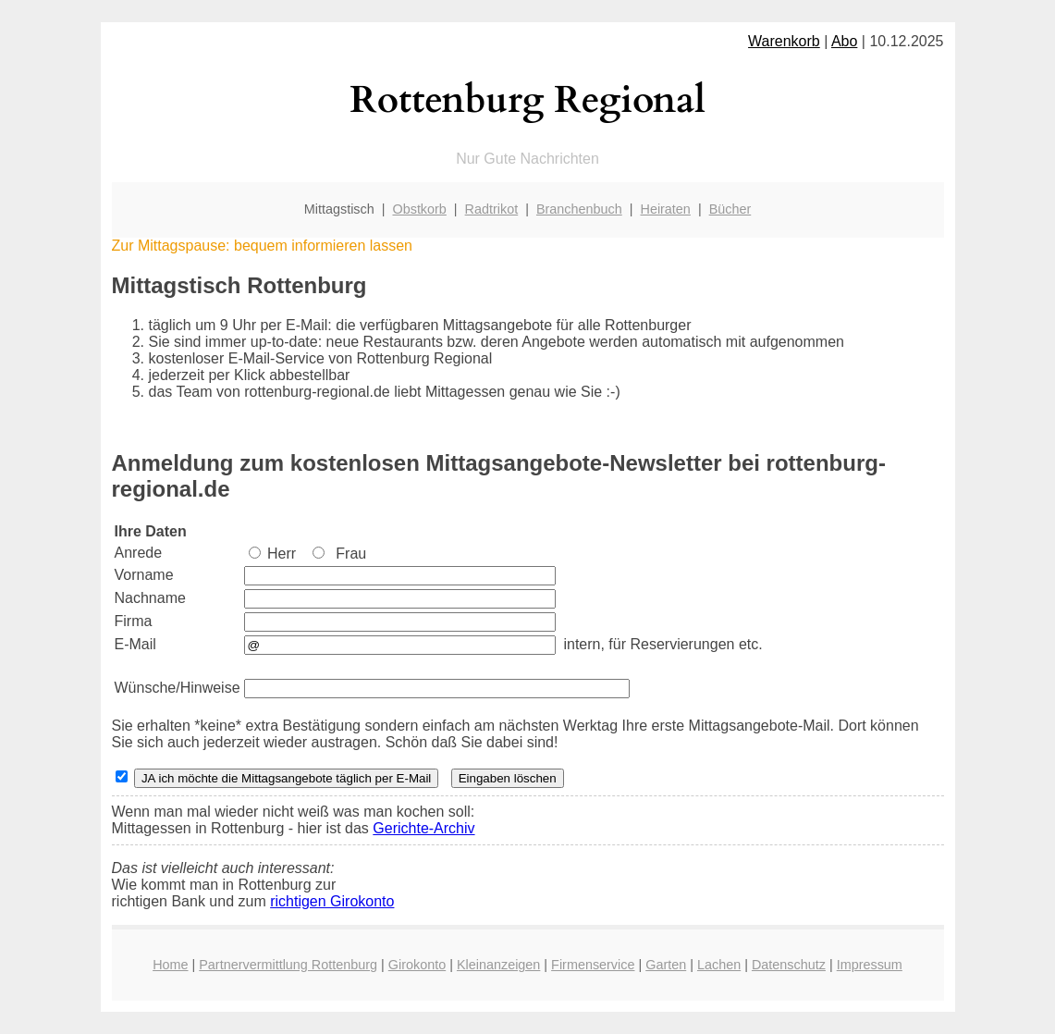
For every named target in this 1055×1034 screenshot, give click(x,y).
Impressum (869, 964)
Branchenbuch (579, 209)
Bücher (730, 209)
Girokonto (417, 964)
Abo (844, 41)
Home (170, 964)
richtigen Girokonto (332, 901)
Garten (665, 964)
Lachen (719, 964)
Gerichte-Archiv (423, 828)
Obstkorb (419, 209)
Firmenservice (592, 964)
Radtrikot (492, 209)
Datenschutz (789, 964)
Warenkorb (784, 41)
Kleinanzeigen (498, 964)
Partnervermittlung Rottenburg (288, 964)
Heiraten (665, 209)
